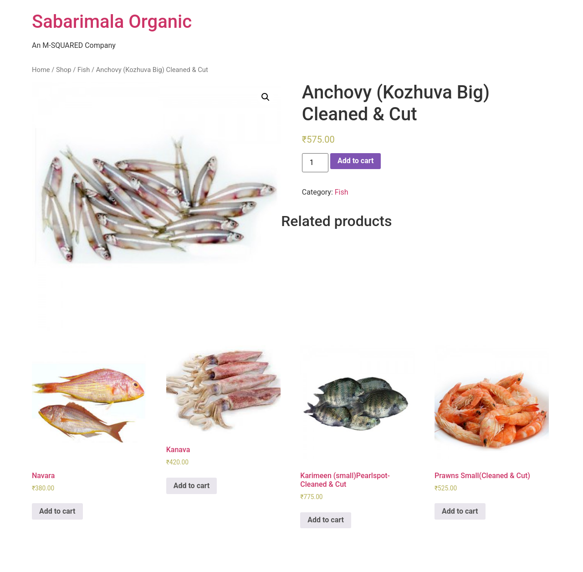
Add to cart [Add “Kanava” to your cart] (192, 485)
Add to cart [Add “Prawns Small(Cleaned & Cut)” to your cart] (460, 511)
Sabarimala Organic (112, 21)
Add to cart (356, 160)
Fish (83, 70)
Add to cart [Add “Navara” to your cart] (57, 511)
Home (41, 70)
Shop (64, 70)
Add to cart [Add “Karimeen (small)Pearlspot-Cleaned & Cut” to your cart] (325, 519)
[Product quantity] (315, 162)
